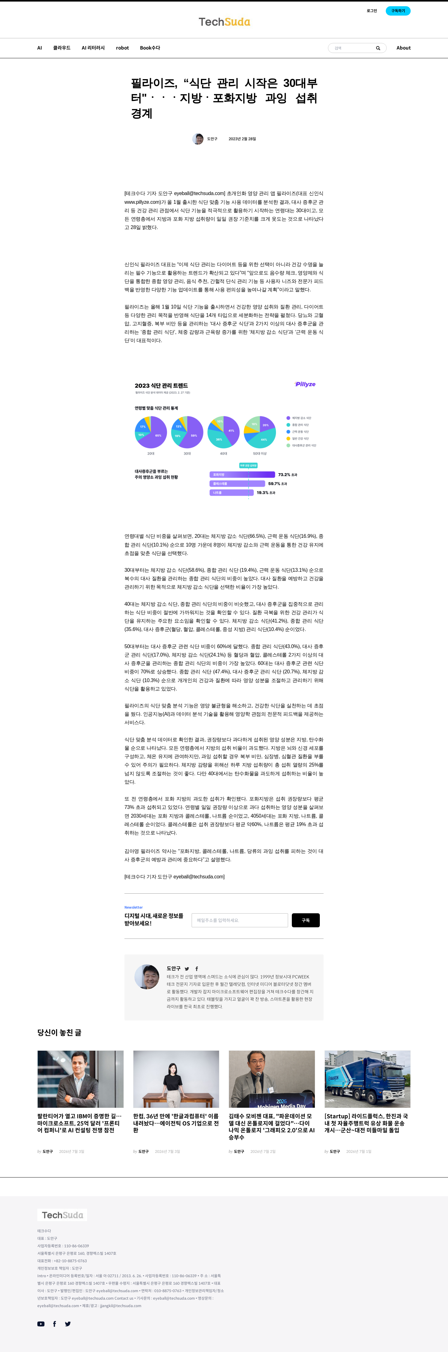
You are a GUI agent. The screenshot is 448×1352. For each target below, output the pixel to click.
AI (39, 48)
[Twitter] (187, 968)
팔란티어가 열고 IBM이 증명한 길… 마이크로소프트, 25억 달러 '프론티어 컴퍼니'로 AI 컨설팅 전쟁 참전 (79, 1123)
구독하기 (398, 10)
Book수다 (150, 48)
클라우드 (62, 48)
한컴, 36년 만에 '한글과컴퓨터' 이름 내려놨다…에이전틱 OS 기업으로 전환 (176, 1123)
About (404, 48)
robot (122, 48)
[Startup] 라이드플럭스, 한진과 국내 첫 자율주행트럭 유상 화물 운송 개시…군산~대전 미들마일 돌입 (366, 1123)
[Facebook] (197, 968)
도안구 (212, 138)
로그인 (372, 10)
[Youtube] (40, 1323)
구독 (306, 920)
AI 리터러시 (93, 48)
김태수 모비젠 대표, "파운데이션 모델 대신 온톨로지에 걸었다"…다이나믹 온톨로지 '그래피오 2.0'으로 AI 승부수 (272, 1127)
